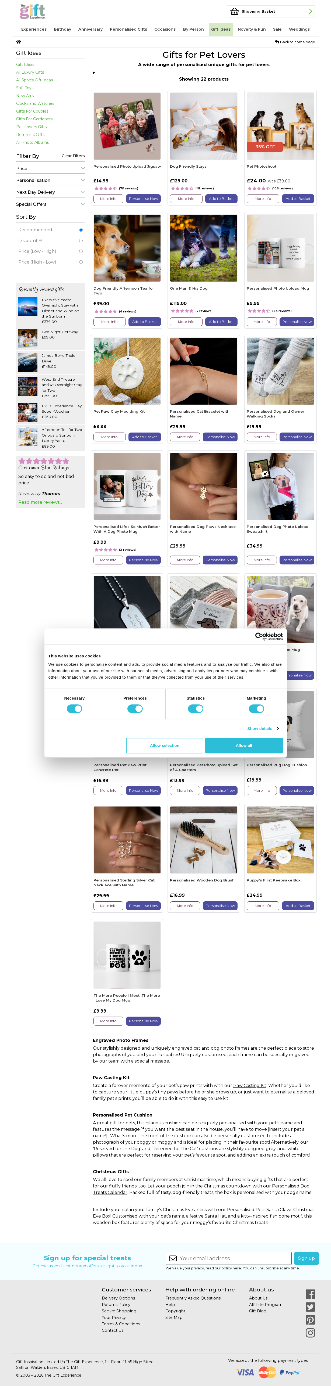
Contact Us (112, 1330)
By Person (193, 29)
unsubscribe (268, 1268)
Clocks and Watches (35, 103)
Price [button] (50, 168)
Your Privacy (114, 1317)
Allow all (244, 745)
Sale (277, 29)
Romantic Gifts (30, 134)
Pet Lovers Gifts (31, 126)
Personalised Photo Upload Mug (278, 288)
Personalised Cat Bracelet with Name (199, 413)
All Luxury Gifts (30, 72)
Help (170, 1304)
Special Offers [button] (50, 204)
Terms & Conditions (121, 1324)
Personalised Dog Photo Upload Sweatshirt (278, 529)
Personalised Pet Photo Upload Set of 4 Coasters (204, 767)
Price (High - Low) (50, 262)
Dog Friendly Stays (188, 166)
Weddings (299, 29)
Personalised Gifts (128, 29)
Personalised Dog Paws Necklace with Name (203, 529)
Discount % (50, 240)
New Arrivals (27, 95)
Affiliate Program (266, 1304)
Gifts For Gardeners (34, 119)
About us (261, 1290)
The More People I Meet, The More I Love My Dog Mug (126, 997)
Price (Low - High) (50, 251)
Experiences (34, 29)
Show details (259, 728)
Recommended (50, 229)
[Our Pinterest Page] (310, 1320)
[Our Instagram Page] (310, 1332)
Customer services (126, 1290)
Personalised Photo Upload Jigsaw (127, 166)
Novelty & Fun (252, 29)
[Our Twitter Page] (310, 1307)
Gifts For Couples (32, 111)
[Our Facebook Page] (310, 1294)
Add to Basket (221, 199)
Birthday (62, 29)
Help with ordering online (200, 1290)
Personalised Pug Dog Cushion (277, 765)
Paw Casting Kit (249, 1085)
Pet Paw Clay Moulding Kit (119, 411)
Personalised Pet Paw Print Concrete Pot (120, 767)
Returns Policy (116, 1304)
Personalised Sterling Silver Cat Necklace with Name (124, 882)
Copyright (175, 1311)
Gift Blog (257, 1311)
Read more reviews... (40, 502)
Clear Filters (73, 156)
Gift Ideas (221, 29)
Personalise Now (143, 199)
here (237, 1268)
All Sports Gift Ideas (34, 80)
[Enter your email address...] (236, 1258)
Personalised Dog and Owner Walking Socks (275, 413)
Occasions (165, 29)
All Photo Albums (32, 142)
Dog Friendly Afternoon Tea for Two (123, 290)
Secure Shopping (119, 1311)
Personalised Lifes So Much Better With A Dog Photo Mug (126, 529)
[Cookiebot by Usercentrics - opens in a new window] (259, 636)
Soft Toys (24, 87)
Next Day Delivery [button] (50, 192)
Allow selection (164, 745)
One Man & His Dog (189, 288)
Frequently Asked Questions (193, 1298)
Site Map (174, 1317)
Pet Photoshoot (261, 166)
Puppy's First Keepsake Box (274, 880)
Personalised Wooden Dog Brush (202, 880)
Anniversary (90, 29)
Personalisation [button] (50, 180)
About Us (258, 1298)
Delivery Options (118, 1298)
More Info (108, 199)
